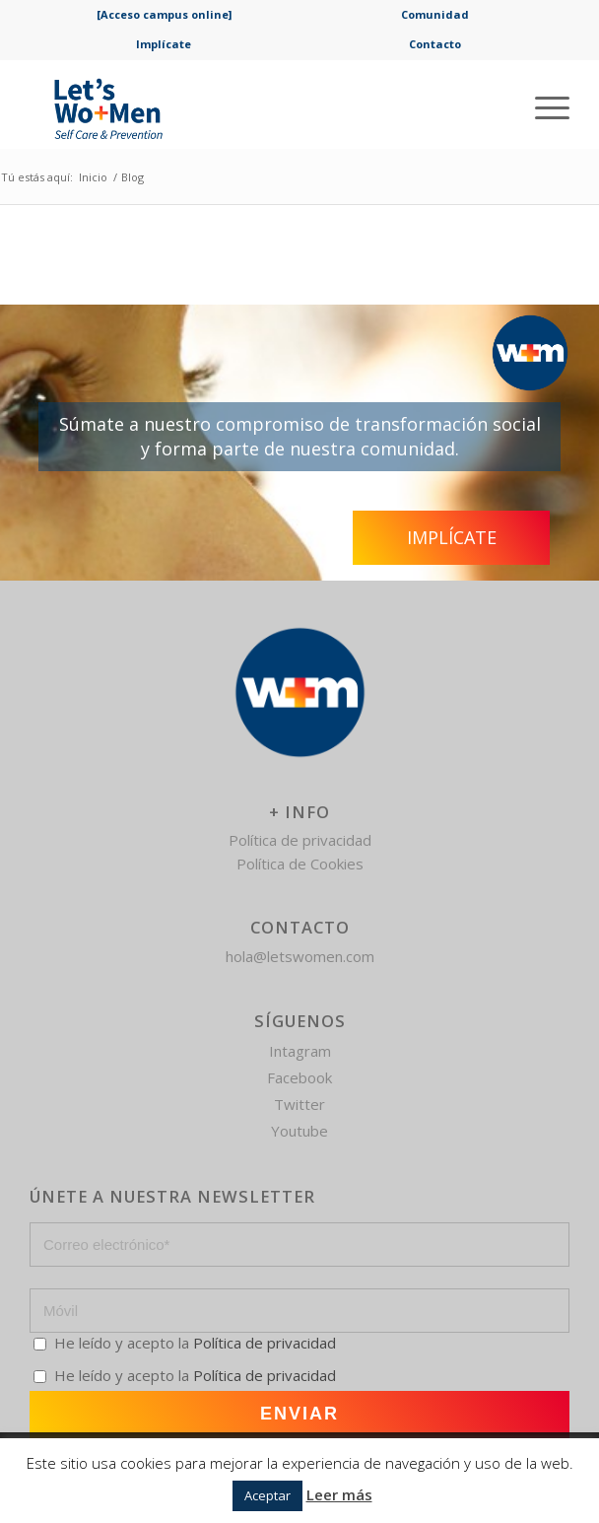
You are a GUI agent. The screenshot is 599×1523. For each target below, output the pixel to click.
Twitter (299, 1104)
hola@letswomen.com (300, 956)
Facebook (299, 1077)
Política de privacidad (300, 840)
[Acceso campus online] (164, 14)
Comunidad (435, 14)
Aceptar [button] (267, 1495)
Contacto (435, 43)
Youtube (299, 1131)
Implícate (163, 43)
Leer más (339, 1494)
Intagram (300, 1051)
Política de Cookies (300, 863)
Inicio (93, 177)
